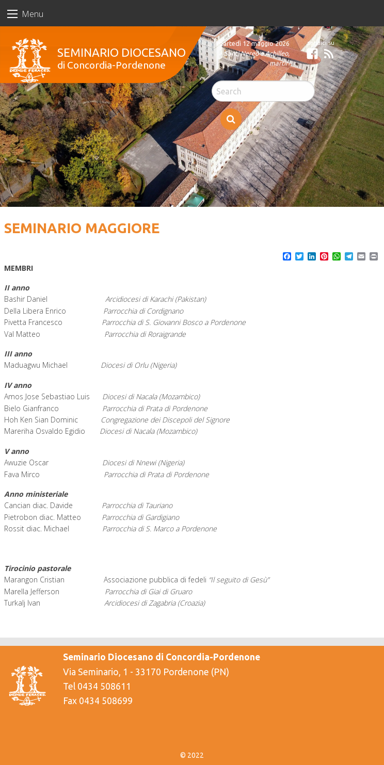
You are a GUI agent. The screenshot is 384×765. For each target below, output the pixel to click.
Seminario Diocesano (121, 52)
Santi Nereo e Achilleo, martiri (257, 58)
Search (231, 119)
